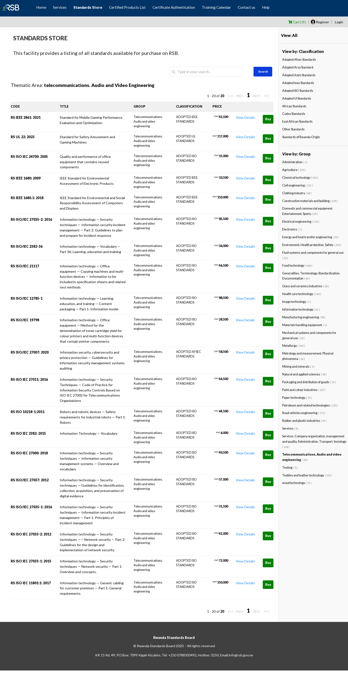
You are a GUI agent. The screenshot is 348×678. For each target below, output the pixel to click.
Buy (268, 119)
